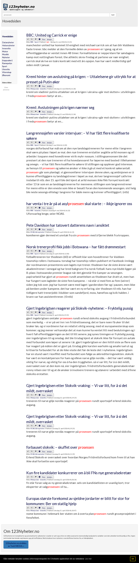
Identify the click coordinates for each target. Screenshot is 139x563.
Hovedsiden (7, 36)
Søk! (113, 15)
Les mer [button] (88, 559)
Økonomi (6, 75)
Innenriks (6, 48)
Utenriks (6, 69)
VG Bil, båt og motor (37, 232)
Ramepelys (7, 63)
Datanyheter (8, 42)
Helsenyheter (8, 45)
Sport (4, 66)
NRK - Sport (34, 42)
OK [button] (133, 559)
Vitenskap (6, 72)
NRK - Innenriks (35, 210)
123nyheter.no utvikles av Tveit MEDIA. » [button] (15, 544)
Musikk (5, 54)
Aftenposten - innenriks (38, 89)
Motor (5, 51)
